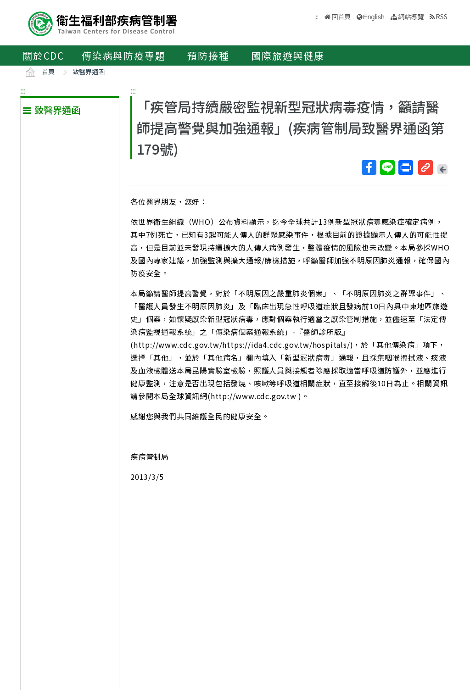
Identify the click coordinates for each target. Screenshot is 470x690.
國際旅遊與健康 (288, 55)
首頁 (48, 71)
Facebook (368, 167)
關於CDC (43, 55)
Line (387, 167)
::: (23, 90)
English (374, 17)
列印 (405, 167)
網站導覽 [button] (411, 16)
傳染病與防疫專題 (123, 55)
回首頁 (341, 16)
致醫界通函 (89, 71)
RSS (442, 16)
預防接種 (208, 55)
